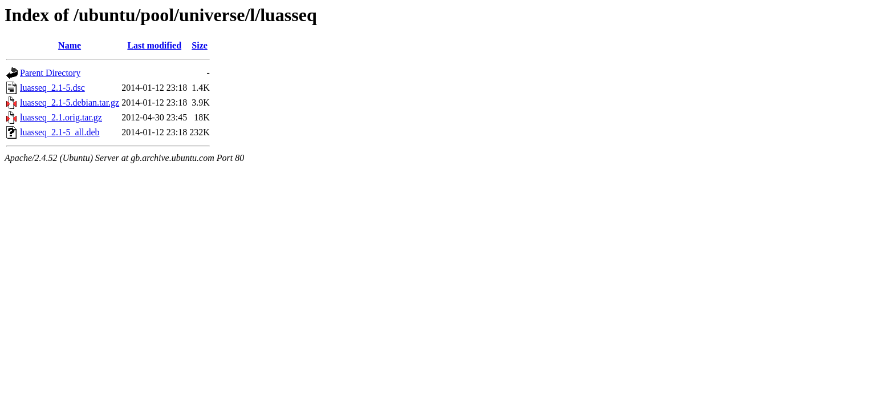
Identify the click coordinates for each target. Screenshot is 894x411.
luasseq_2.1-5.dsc (52, 87)
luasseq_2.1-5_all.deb (60, 132)
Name (69, 45)
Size (200, 45)
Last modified (154, 45)
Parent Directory (50, 73)
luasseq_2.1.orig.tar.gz (61, 117)
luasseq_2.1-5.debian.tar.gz (69, 102)
